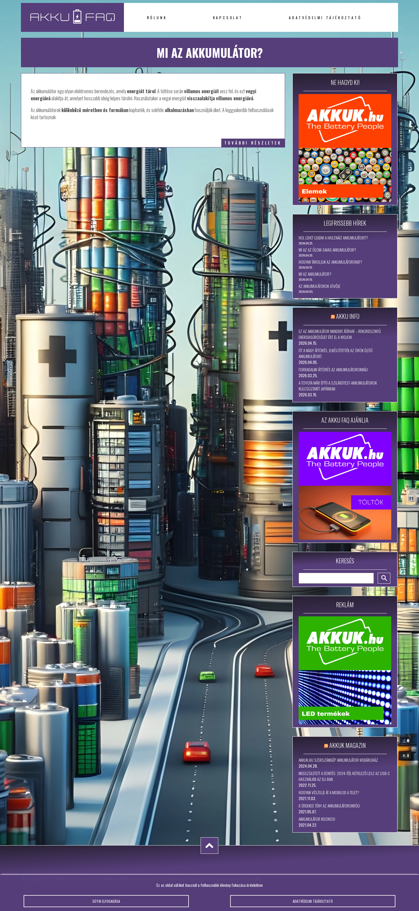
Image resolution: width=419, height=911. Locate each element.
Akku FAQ (64, 878)
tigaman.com (172, 878)
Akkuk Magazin (347, 745)
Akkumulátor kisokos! (317, 819)
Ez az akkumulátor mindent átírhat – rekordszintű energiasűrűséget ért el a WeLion (340, 334)
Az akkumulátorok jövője (319, 286)
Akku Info (347, 316)
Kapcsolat (228, 17)
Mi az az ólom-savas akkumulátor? (327, 250)
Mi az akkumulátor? (315, 274)
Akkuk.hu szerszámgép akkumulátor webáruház (338, 760)
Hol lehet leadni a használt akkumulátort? (333, 238)
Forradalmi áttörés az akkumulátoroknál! (333, 369)
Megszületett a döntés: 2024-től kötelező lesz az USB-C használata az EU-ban (344, 776)
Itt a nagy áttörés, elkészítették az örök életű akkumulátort (335, 353)
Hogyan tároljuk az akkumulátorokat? (330, 262)
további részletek (253, 143)
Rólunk (157, 17)
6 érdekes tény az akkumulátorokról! (329, 806)
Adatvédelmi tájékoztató (325, 17)
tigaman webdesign (116, 878)
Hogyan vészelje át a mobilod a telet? (329, 792)
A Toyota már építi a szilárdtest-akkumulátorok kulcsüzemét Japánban (338, 386)
